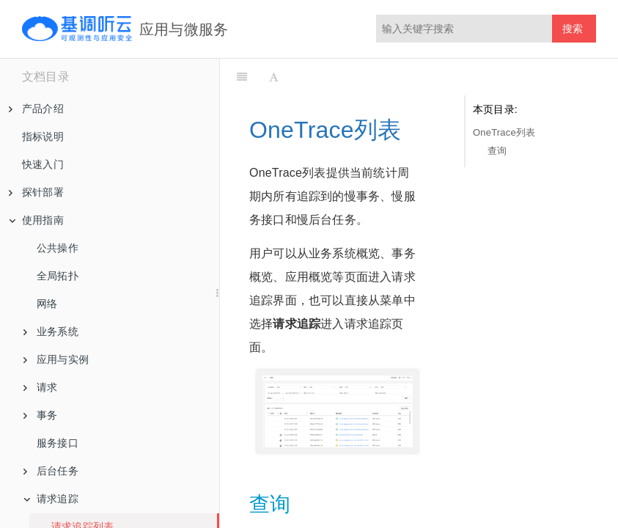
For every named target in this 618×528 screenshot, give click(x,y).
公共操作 (57, 248)
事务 (40, 415)
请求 (40, 387)
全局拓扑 (57, 276)
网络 (47, 303)
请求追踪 (50, 499)
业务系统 (50, 331)
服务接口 (57, 443)
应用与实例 (56, 359)
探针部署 (36, 192)
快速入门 (43, 164)
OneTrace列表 (504, 132)
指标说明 (43, 136)
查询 (497, 150)
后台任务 (50, 471)
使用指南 (36, 220)
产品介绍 (36, 108)
